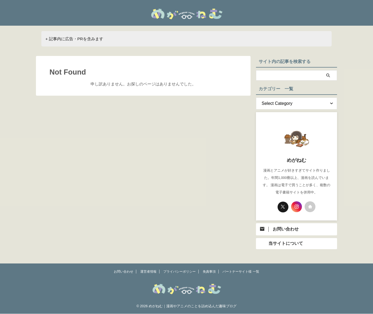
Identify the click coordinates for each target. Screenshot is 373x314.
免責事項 (209, 272)
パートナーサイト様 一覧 (240, 272)
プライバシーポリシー (179, 272)
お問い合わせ (123, 272)
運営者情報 (148, 272)
